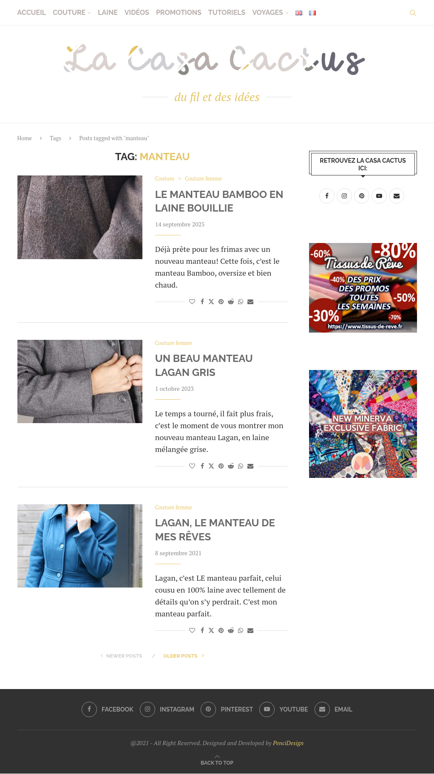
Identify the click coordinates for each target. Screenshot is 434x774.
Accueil (31, 12)
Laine (108, 12)
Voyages (267, 12)
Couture (69, 12)
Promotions (178, 12)
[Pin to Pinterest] (221, 302)
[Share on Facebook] (202, 302)
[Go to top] (217, 763)
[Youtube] (284, 710)
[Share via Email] (250, 302)
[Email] (334, 710)
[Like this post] (192, 302)
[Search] (412, 12)
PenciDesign (288, 744)
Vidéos (137, 12)
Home (24, 138)
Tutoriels (227, 12)
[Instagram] (167, 710)
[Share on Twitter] (211, 302)
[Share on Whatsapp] (240, 302)
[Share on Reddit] (231, 302)
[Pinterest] (227, 710)
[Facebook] (107, 710)
